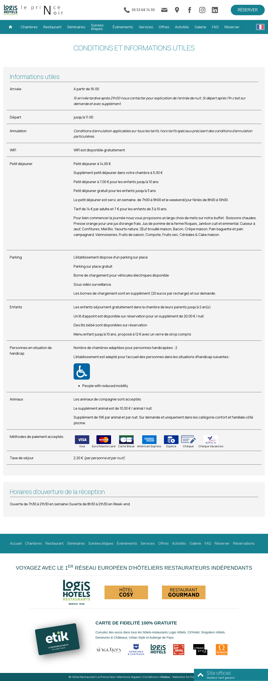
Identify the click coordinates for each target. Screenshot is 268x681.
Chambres (29, 27)
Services (146, 27)
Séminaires (76, 27)
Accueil (16, 543)
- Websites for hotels (179, 677)
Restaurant (52, 27)
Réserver (248, 10)
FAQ (215, 27)
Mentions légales (129, 677)
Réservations (244, 543)
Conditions (150, 677)
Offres (164, 27)
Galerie (200, 27)
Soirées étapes (97, 27)
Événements (123, 27)
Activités (182, 27)
